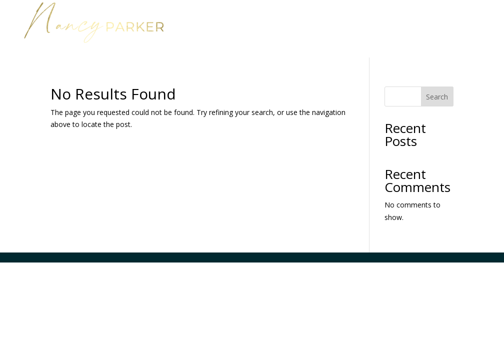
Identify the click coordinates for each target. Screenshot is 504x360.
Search (437, 97)
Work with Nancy (374, 19)
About (449, 19)
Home (308, 19)
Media (379, 34)
